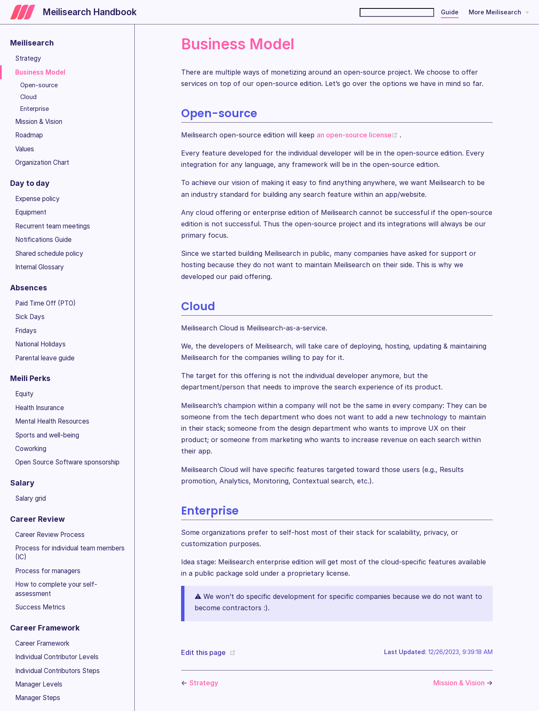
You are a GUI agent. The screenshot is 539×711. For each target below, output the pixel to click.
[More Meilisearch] (499, 12)
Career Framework (42, 643)
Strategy (28, 58)
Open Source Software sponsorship (67, 462)
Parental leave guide (45, 358)
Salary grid (30, 498)
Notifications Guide (43, 240)
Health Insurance (39, 408)
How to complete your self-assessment (56, 588)
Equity (24, 394)
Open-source (39, 85)
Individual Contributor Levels (57, 657)
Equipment (30, 212)
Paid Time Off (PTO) (45, 303)
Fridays (26, 331)
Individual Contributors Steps (57, 671)
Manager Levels (38, 684)
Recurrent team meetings (52, 226)
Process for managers (47, 571)
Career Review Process (50, 535)
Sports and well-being (47, 435)
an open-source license (358, 135)
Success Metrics (40, 607)
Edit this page (203, 652)
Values (24, 149)
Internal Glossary (39, 267)
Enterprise (34, 108)
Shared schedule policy (49, 254)
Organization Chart (42, 162)
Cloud (28, 96)
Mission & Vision (38, 122)
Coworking (30, 449)
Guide (450, 12)
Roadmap (29, 135)
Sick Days (30, 317)
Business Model (40, 72)
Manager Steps (37, 698)
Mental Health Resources (52, 421)
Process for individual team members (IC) (70, 552)
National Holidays (40, 344)
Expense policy (37, 199)
